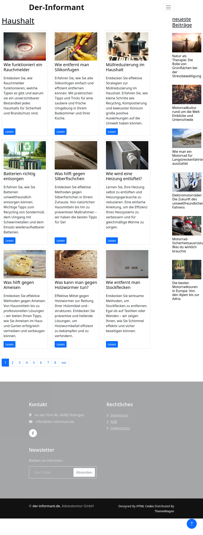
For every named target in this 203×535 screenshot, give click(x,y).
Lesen (9, 132)
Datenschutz (120, 428)
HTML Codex (145, 506)
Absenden (84, 472)
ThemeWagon (164, 511)
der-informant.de (46, 506)
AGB (114, 421)
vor (63, 362)
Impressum (120, 415)
